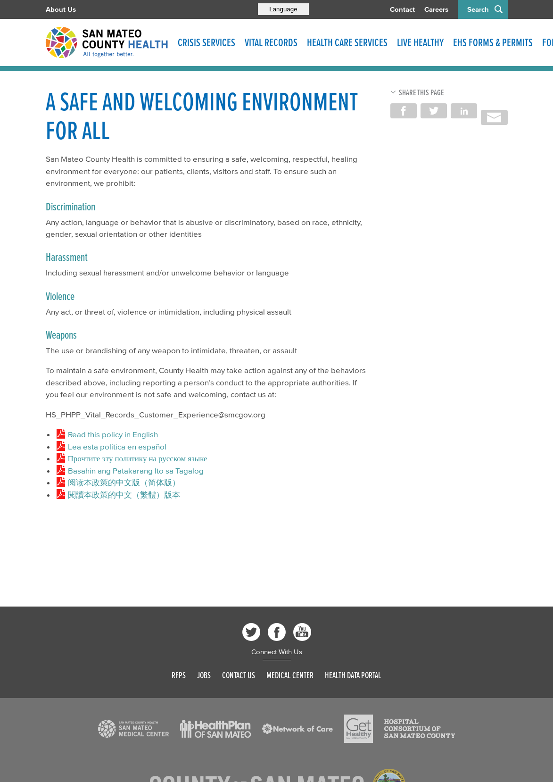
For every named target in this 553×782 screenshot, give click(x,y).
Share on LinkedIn (464, 110)
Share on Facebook (403, 110)
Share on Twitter (434, 110)
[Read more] (133, 729)
